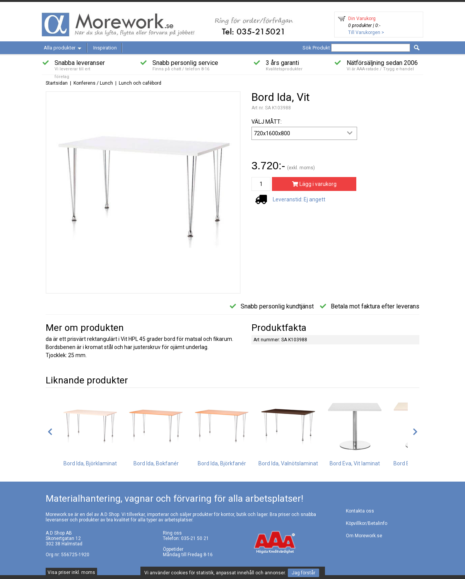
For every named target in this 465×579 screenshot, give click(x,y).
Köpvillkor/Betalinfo (366, 523)
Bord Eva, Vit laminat (355, 463)
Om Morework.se (364, 535)
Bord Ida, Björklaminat (90, 463)
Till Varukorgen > (366, 32)
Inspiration (105, 48)
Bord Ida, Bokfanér (156, 463)
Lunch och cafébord (140, 83)
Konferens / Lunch (93, 83)
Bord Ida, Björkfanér (222, 463)
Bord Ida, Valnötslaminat (288, 463)
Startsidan (57, 83)
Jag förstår (303, 573)
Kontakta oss (360, 511)
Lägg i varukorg (314, 184)
